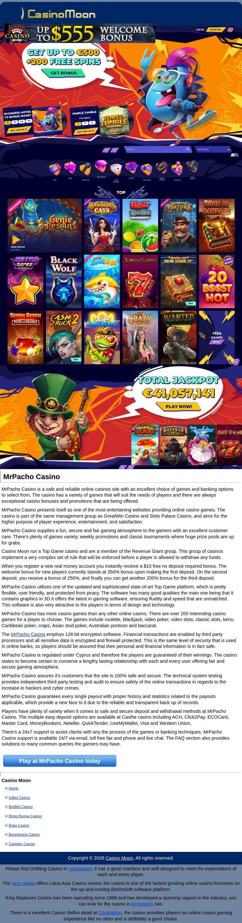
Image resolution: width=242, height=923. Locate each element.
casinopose (80, 868)
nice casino (23, 883)
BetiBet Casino (21, 807)
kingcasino (142, 904)
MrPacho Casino (28, 634)
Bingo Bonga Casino (25, 816)
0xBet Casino (19, 798)
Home (13, 788)
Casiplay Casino (22, 844)
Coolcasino (110, 912)
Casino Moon (119, 858)
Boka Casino (19, 825)
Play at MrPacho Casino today (59, 761)
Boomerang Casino (24, 834)
